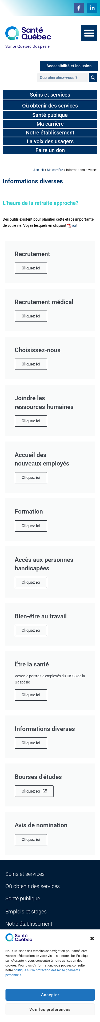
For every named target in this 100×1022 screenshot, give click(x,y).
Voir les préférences (50, 1009)
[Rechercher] (93, 77)
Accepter (50, 994)
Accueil (38, 170)
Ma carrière (55, 170)
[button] (92, 938)
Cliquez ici (34, 791)
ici (74, 225)
